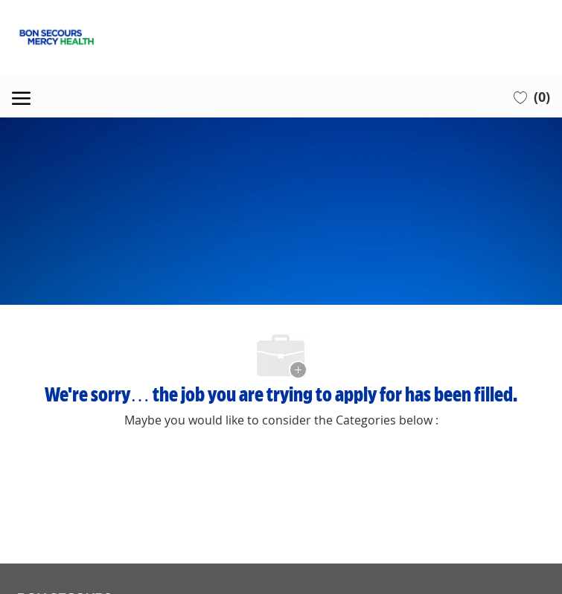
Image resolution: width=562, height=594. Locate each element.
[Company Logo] (281, 37)
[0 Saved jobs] (532, 96)
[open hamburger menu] (21, 96)
